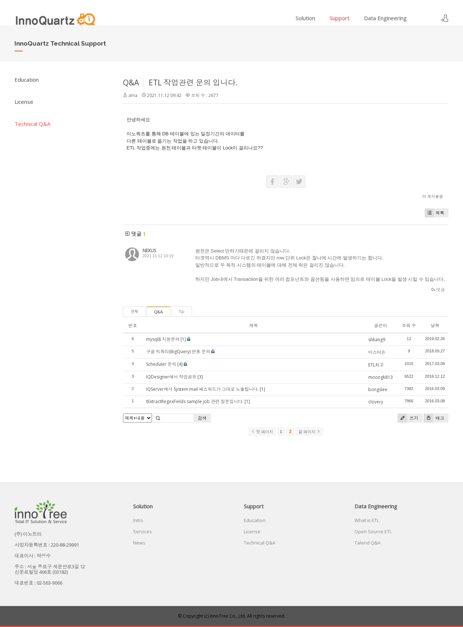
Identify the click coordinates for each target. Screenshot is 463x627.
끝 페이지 (309, 431)
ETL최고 (376, 365)
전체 (134, 312)
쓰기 (408, 418)
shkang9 (376, 339)
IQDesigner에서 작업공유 (171, 377)
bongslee (377, 389)
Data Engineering (385, 18)
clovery (375, 402)
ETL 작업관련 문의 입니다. (193, 82)
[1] (183, 339)
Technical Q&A (32, 123)
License (23, 101)
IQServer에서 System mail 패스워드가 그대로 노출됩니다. (202, 389)
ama (132, 95)
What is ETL (366, 520)
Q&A (131, 82)
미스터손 (377, 352)
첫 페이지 (262, 431)
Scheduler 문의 (161, 364)
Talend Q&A (367, 542)
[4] (180, 364)
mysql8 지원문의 (162, 339)
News (139, 542)
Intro (138, 520)
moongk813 (380, 377)
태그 (434, 418)
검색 (202, 418)
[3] (200, 377)
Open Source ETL (373, 531)
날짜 (434, 325)
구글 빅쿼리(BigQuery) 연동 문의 (178, 351)
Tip (181, 312)
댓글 (438, 290)
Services (142, 531)
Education (26, 79)
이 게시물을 (432, 196)
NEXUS (149, 250)
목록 (434, 212)
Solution (305, 18)
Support (339, 18)
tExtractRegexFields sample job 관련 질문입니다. (194, 401)
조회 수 (409, 325)
